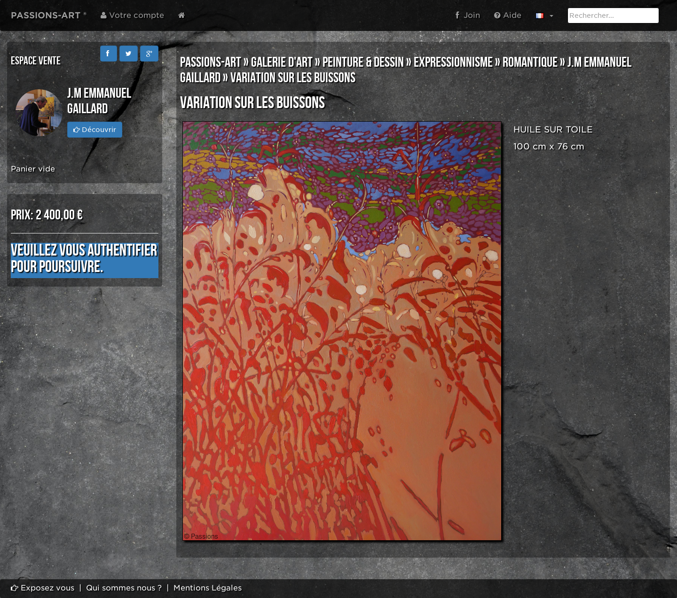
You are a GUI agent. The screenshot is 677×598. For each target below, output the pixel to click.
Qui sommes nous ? (124, 587)
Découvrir (94, 129)
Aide (507, 15)
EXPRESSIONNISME (453, 62)
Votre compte (132, 15)
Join (468, 15)
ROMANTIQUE (530, 62)
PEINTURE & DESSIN (363, 62)
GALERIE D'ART (282, 62)
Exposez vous (42, 587)
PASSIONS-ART (210, 62)
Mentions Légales (207, 587)
